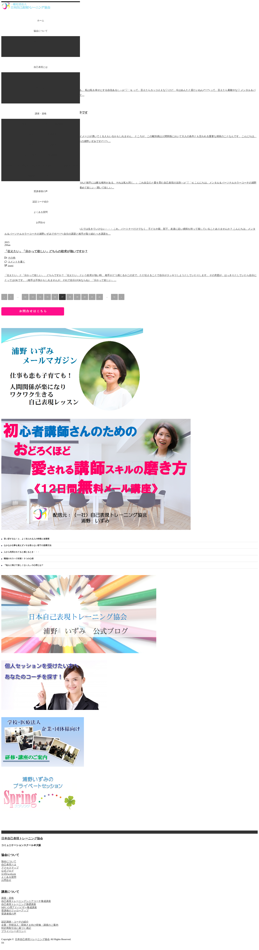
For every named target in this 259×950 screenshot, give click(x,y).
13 (33, 297)
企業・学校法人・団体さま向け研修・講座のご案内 (29, 925)
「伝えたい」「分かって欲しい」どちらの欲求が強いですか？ (46, 251)
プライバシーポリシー (13, 931)
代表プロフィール (40, 41)
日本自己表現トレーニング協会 (22, 838)
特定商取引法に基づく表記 (16, 928)
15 (47, 297)
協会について (41, 31)
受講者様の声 (41, 191)
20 (85, 297)
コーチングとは (41, 98)
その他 (11, 257)
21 (92, 297)
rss (2, 942)
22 (99, 297)
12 (25, 297)
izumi (10, 265)
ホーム (40, 20)
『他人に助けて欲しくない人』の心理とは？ (23, 565)
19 (77, 297)
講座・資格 (40, 113)
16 (55, 297)
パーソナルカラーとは (40, 77)
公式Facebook (8, 874)
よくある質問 (41, 212)
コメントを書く (16, 261)
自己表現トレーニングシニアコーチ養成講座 (41, 124)
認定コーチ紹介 (41, 201)
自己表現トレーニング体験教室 (40, 145)
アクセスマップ (41, 51)
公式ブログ (7, 870)
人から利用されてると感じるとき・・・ (21, 552)
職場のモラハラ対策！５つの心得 (19, 558)
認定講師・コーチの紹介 (15, 921)
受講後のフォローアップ (40, 176)
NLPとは (40, 88)
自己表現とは (41, 67)
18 (70, 297)
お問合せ (40, 222)
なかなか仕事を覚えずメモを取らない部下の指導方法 (27, 545)
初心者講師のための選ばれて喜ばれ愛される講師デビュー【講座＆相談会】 (40, 165)
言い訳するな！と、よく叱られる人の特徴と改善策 (26, 539)
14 (40, 297)
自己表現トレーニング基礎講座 (40, 134)
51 (114, 297)
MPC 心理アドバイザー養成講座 (40, 155)
